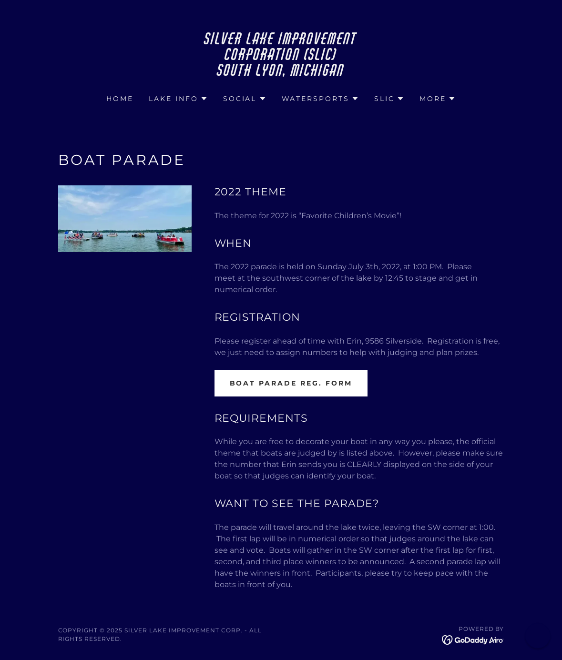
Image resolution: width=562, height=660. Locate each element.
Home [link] (119, 98)
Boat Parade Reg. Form (291, 383)
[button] (178, 98)
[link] (281, 73)
